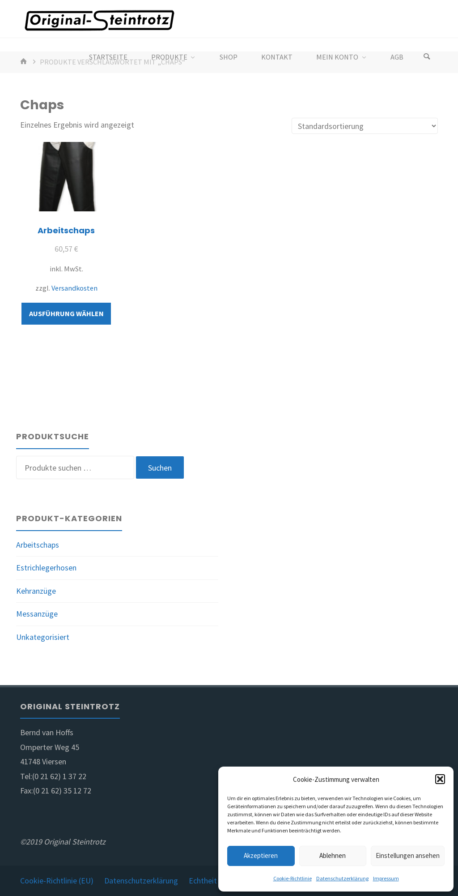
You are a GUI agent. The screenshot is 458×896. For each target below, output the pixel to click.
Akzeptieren (261, 855)
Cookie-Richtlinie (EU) (56, 880)
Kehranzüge (36, 591)
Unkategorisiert (42, 637)
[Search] (427, 57)
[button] (440, 779)
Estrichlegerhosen (46, 567)
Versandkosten (74, 287)
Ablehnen (332, 855)
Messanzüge (37, 614)
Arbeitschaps (37, 545)
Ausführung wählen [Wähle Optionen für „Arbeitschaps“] (66, 313)
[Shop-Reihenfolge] (365, 126)
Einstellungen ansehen (408, 855)
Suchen (160, 468)
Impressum (386, 878)
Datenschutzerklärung (342, 878)
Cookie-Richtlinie (292, 878)
